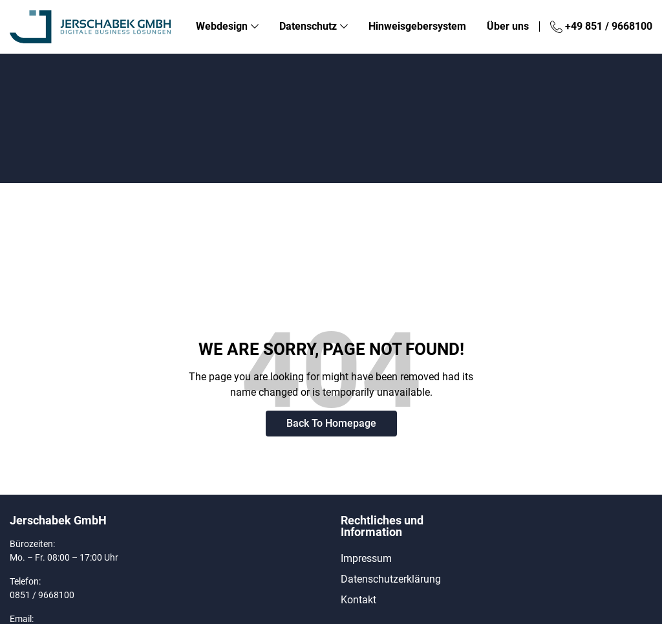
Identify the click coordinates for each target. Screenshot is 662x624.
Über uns (508, 26)
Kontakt (358, 600)
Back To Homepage (331, 423)
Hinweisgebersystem (417, 26)
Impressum (366, 558)
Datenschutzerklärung (391, 579)
